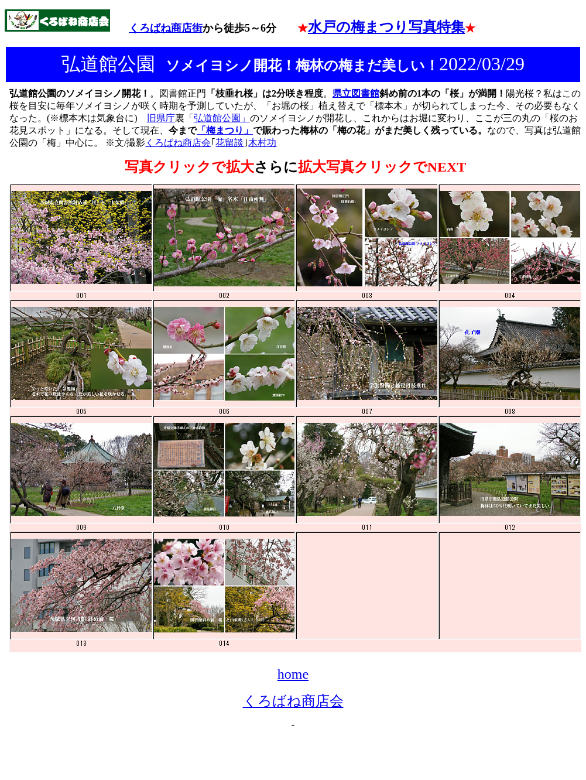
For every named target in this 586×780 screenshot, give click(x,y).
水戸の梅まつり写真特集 (386, 27)
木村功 (262, 143)
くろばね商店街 (166, 28)
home (293, 674)
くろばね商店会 (178, 143)
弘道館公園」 (222, 118)
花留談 (229, 143)
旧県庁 (161, 118)
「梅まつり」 (225, 130)
